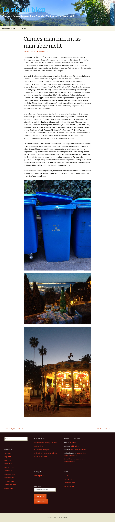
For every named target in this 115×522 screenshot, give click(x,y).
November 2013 (9, 478)
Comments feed (69, 483)
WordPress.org (69, 486)
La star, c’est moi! (104, 428)
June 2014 (7, 453)
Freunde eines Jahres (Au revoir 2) (45, 443)
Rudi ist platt (38, 446)
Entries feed (68, 479)
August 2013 (8, 488)
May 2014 (7, 457)
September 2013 (10, 485)
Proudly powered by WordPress (57, 517)
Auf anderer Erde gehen (42, 450)
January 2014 (8, 471)
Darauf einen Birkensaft (78, 450)
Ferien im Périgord (40, 457)
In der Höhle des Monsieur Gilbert (45, 453)
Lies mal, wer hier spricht (14, 428)
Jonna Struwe (68, 459)
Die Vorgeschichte (8, 28)
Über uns (23, 28)
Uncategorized (44, 51)
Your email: (37, 487)
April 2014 (7, 460)
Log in (66, 476)
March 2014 (8, 464)
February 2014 (9, 467)
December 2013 (9, 474)
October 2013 (9, 481)
